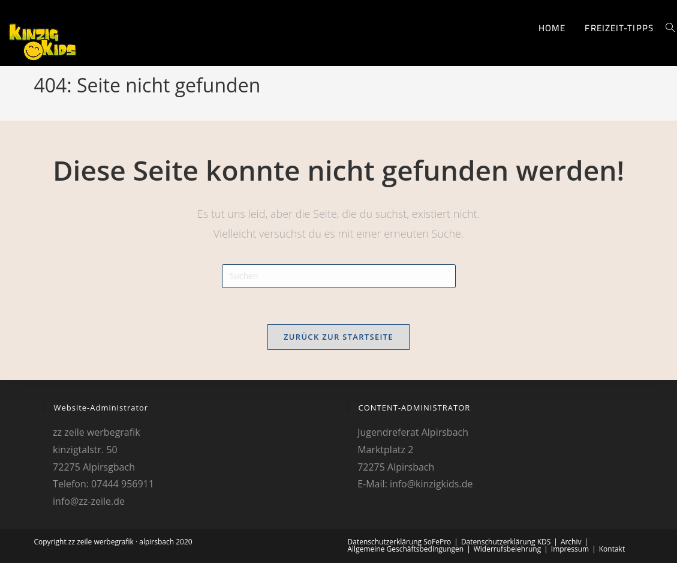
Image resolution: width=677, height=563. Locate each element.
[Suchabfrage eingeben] (339, 276)
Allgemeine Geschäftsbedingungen (406, 549)
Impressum (570, 549)
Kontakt (612, 549)
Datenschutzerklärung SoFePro (400, 542)
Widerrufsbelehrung (507, 549)
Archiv (571, 542)
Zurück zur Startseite (338, 336)
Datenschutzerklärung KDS (505, 542)
